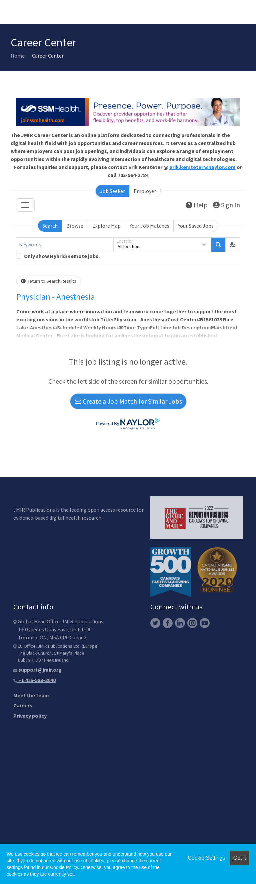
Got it (239, 858)
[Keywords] (64, 244)
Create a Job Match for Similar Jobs (128, 401)
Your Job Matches (149, 225)
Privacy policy (30, 715)
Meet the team (31, 695)
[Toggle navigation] (25, 205)
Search (50, 225)
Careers (22, 705)
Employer (145, 191)
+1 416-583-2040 (34, 680)
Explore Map (106, 225)
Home (18, 55)
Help (197, 205)
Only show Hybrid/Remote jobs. (62, 256)
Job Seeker (112, 191)
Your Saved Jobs (196, 225)
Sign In (226, 205)
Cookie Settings (206, 858)
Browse (74, 225)
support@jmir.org (37, 669)
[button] (232, 244)
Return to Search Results (48, 281)
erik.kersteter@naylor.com (202, 167)
